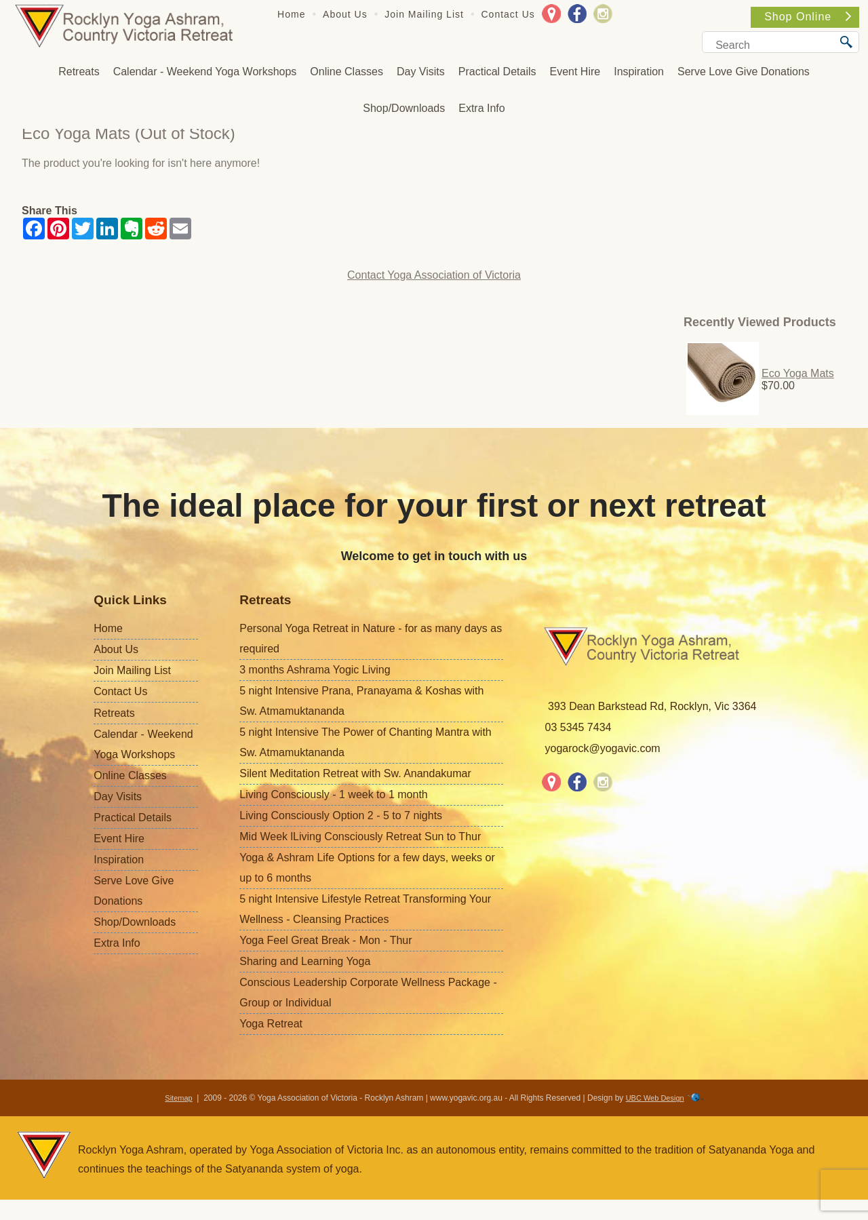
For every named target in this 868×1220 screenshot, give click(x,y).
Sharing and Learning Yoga (304, 961)
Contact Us (508, 14)
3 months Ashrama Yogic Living (314, 669)
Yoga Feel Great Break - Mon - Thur (325, 940)
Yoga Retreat (270, 1023)
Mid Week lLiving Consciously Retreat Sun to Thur (360, 836)
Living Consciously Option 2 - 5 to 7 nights (340, 815)
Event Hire (574, 71)
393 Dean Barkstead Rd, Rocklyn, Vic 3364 (652, 706)
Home (291, 14)
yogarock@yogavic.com (602, 748)
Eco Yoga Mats (798, 373)
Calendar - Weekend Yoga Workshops (205, 71)
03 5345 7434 (578, 727)
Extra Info (481, 108)
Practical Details (497, 71)
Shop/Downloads (404, 108)
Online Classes (346, 71)
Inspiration (639, 71)
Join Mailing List (424, 14)
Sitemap (178, 1098)
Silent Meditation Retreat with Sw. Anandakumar (355, 773)
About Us (345, 14)
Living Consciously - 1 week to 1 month (333, 794)
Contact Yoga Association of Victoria (434, 275)
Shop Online (807, 16)
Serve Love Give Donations (743, 71)
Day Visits (421, 71)
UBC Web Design (655, 1098)
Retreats (78, 71)
